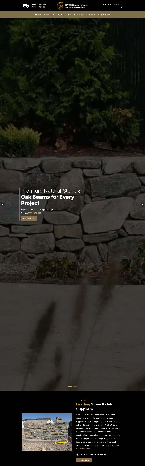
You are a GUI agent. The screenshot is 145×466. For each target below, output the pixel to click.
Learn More (28, 218)
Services (90, 14)
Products (79, 14)
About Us (49, 14)
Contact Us (104, 14)
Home (38, 14)
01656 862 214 (34, 213)
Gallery (60, 14)
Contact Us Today (83, 449)
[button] (3, 204)
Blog (69, 14)
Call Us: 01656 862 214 (112, 4)
